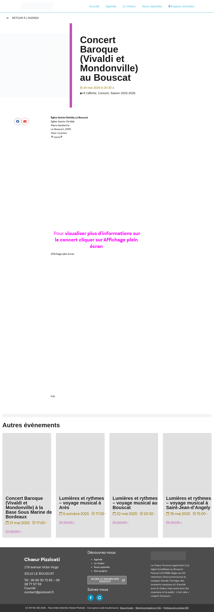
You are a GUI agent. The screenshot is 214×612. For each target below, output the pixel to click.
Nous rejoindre (152, 6)
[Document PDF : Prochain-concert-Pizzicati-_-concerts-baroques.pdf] (96, 319)
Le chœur (129, 6)
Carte (57, 136)
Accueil (94, 6)
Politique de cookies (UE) (176, 607)
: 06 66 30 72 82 (40, 580)
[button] (17, 121)
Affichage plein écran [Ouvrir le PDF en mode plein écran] (62, 253)
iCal (53, 396)
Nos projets (100, 570)
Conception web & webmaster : (110, 607)
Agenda (111, 6)
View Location (59, 132)
